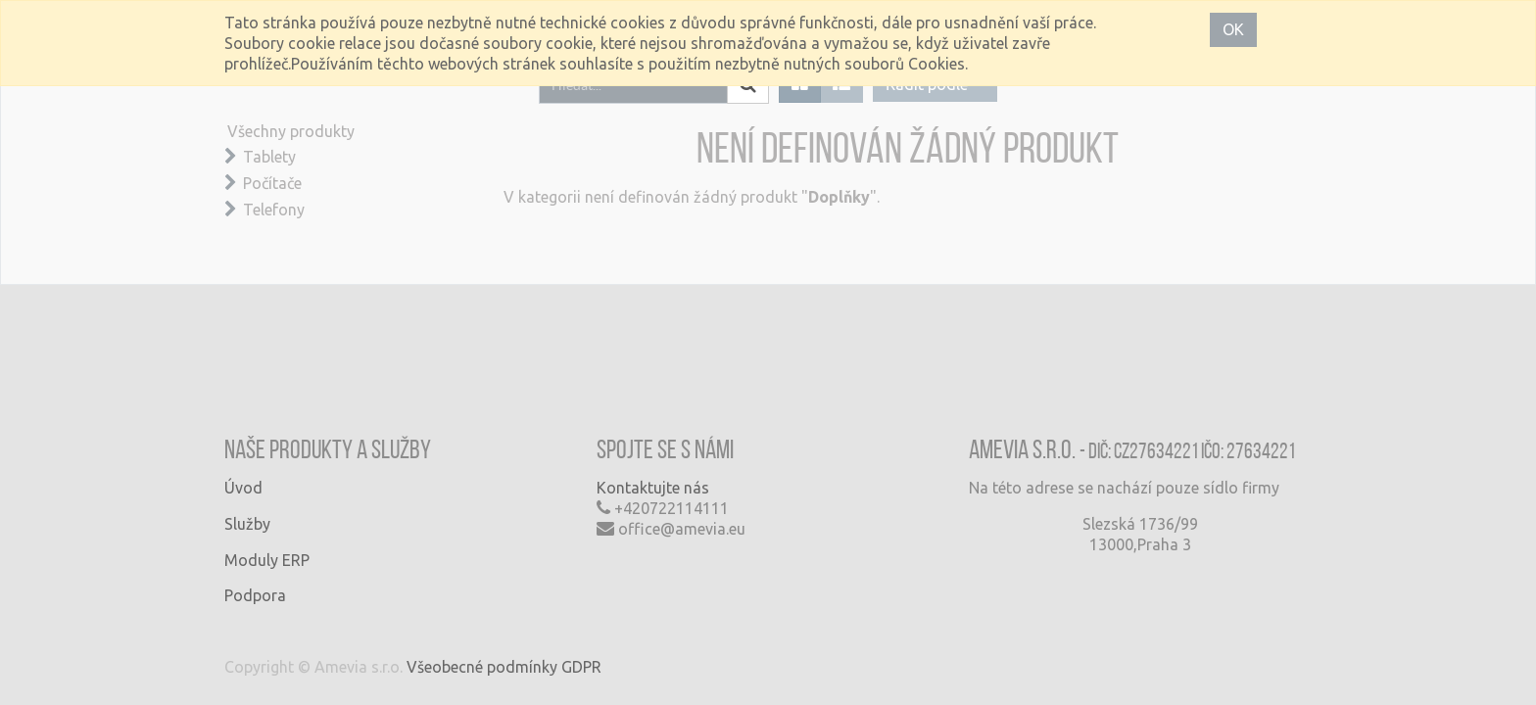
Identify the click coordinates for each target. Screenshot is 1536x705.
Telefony (274, 209)
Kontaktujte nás (653, 487)
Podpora (255, 595)
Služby (247, 524)
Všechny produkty (291, 131)
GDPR (581, 667)
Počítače (272, 183)
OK (1233, 29)
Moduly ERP (267, 560)
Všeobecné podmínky (482, 667)
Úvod (243, 487)
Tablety (269, 156)
